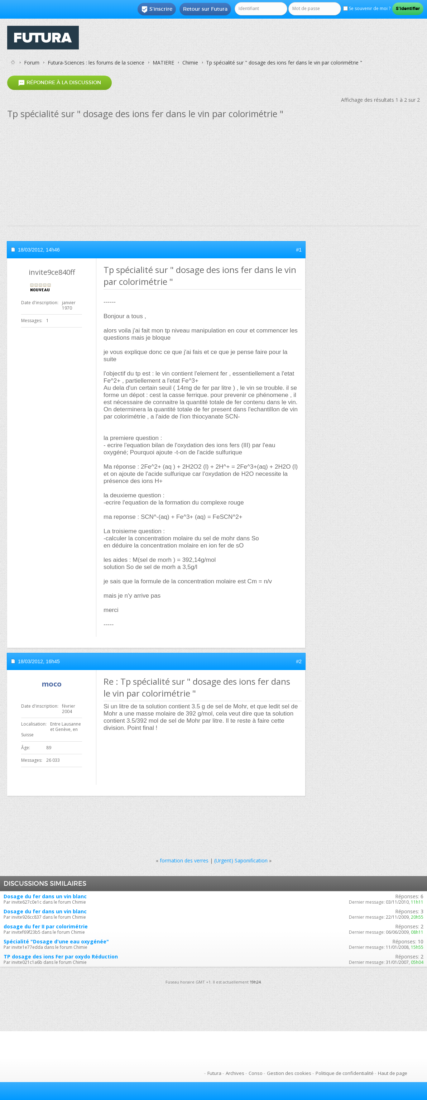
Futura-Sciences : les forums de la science (96, 62)
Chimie (190, 62)
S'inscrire (156, 9)
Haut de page (392, 1073)
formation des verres (184, 860)
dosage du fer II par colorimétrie (46, 926)
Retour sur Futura (205, 9)
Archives (235, 1073)
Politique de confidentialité (345, 1073)
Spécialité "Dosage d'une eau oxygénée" (56, 941)
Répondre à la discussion (59, 82)
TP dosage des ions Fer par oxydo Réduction (61, 956)
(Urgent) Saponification (241, 860)
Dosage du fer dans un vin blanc (45, 896)
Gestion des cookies (289, 1073)
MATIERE (163, 62)
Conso (256, 1073)
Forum (31, 62)
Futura (214, 1073)
